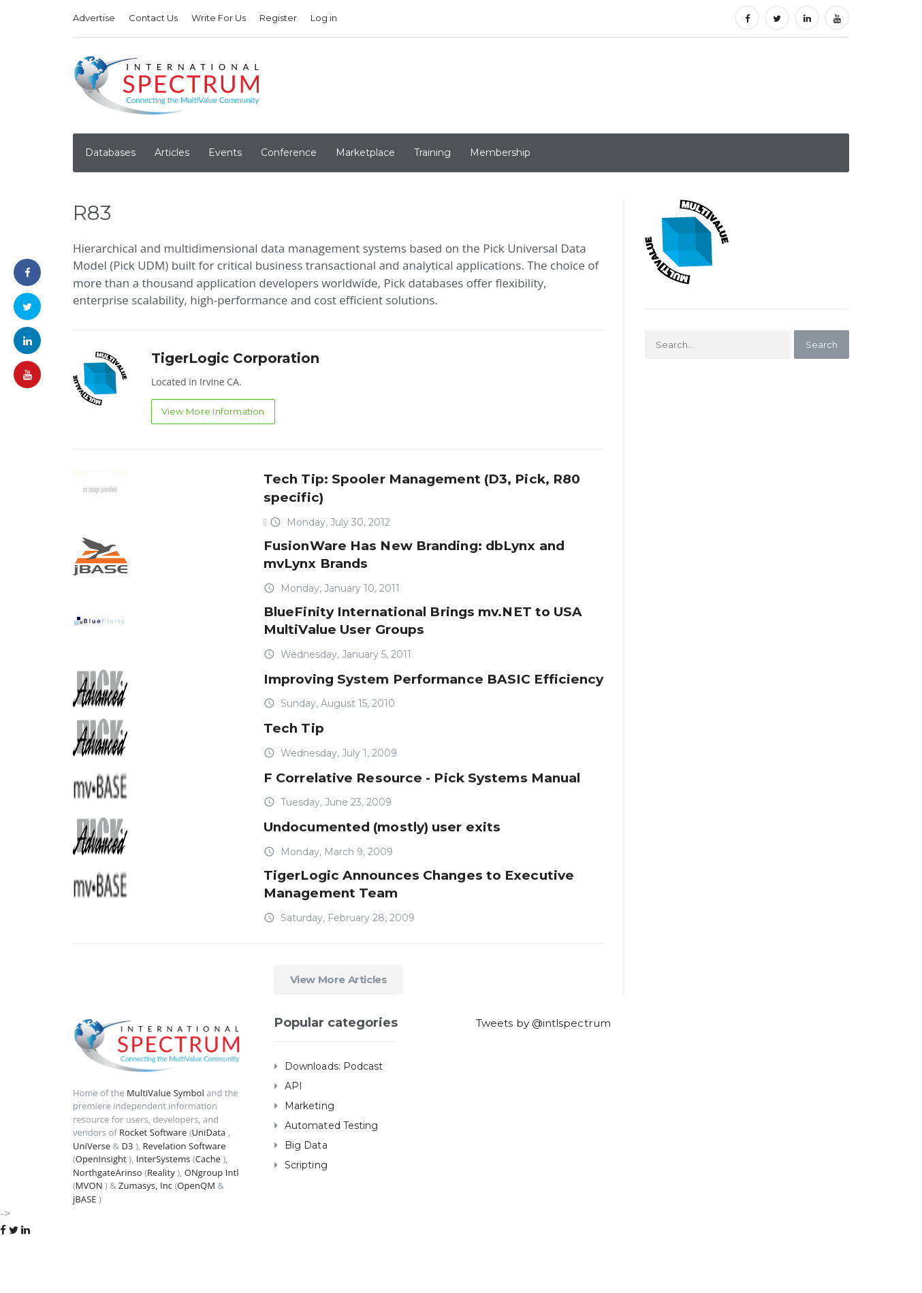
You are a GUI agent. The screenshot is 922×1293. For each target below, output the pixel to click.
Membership (500, 152)
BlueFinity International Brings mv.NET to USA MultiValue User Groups (423, 627)
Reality (160, 1227)
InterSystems (162, 1213)
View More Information (216, 412)
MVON (89, 1240)
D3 (127, 1200)
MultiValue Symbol (165, 1147)
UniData (207, 1187)
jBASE (84, 1253)
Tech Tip (297, 756)
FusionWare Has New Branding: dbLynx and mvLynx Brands (432, 557)
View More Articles (338, 1033)
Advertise (94, 17)
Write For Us (218, 17)
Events (225, 152)
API (293, 1140)
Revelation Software (183, 1200)
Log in (324, 17)
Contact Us (153, 17)
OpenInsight (101, 1213)
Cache (206, 1213)
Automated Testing (331, 1180)
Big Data (306, 1200)
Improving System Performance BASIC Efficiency (413, 697)
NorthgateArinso (107, 1227)
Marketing (309, 1160)
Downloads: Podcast (333, 1121)
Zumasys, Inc (145, 1240)
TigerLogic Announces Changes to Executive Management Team (396, 937)
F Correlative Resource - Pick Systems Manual (410, 817)
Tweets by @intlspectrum (547, 1077)
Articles (172, 152)
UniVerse (91, 1200)
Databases (110, 152)
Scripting (306, 1219)
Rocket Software (152, 1187)
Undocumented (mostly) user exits (398, 877)
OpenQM (195, 1240)
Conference (289, 152)
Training (432, 152)
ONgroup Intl (210, 1227)
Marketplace (365, 152)
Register (278, 17)
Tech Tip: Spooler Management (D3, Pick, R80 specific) (423, 486)
